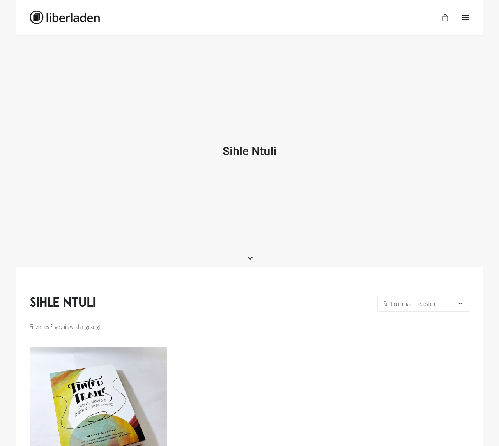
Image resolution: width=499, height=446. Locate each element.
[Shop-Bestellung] (423, 301)
